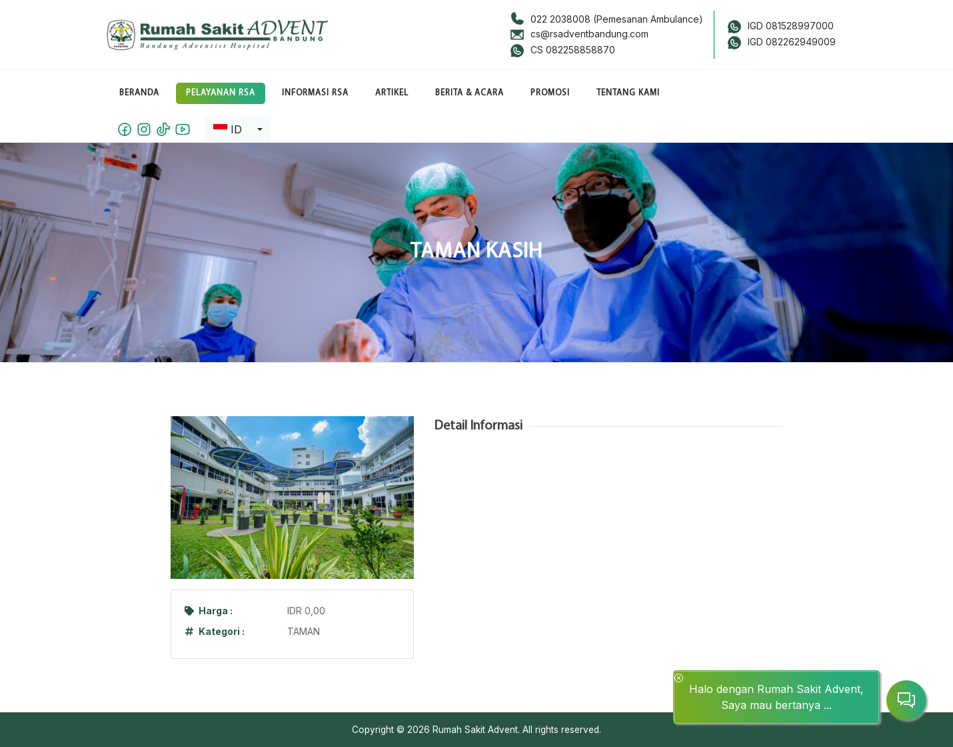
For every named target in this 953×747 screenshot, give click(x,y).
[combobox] (238, 129)
